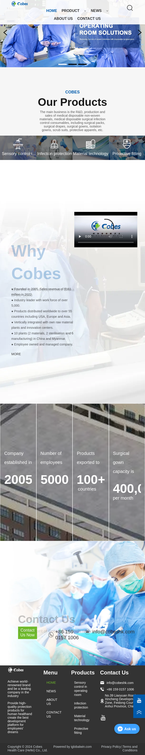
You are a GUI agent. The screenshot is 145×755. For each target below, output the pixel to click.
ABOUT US (63, 19)
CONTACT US (89, 19)
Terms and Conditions (129, 748)
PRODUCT (74, 11)
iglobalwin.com (81, 746)
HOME (51, 11)
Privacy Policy (111, 746)
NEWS (99, 11)
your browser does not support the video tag (105, 229)
